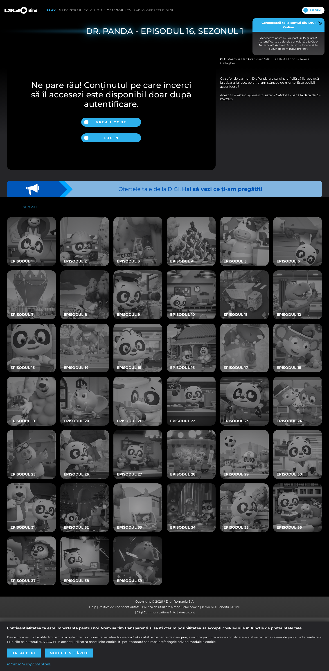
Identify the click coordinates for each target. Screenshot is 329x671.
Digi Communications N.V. (156, 612)
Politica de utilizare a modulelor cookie (170, 607)
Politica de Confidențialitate (119, 607)
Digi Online (21, 10)
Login (315, 10)
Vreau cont (111, 122)
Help (92, 607)
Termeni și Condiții (215, 607)
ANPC (235, 607)
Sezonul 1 (32, 207)
